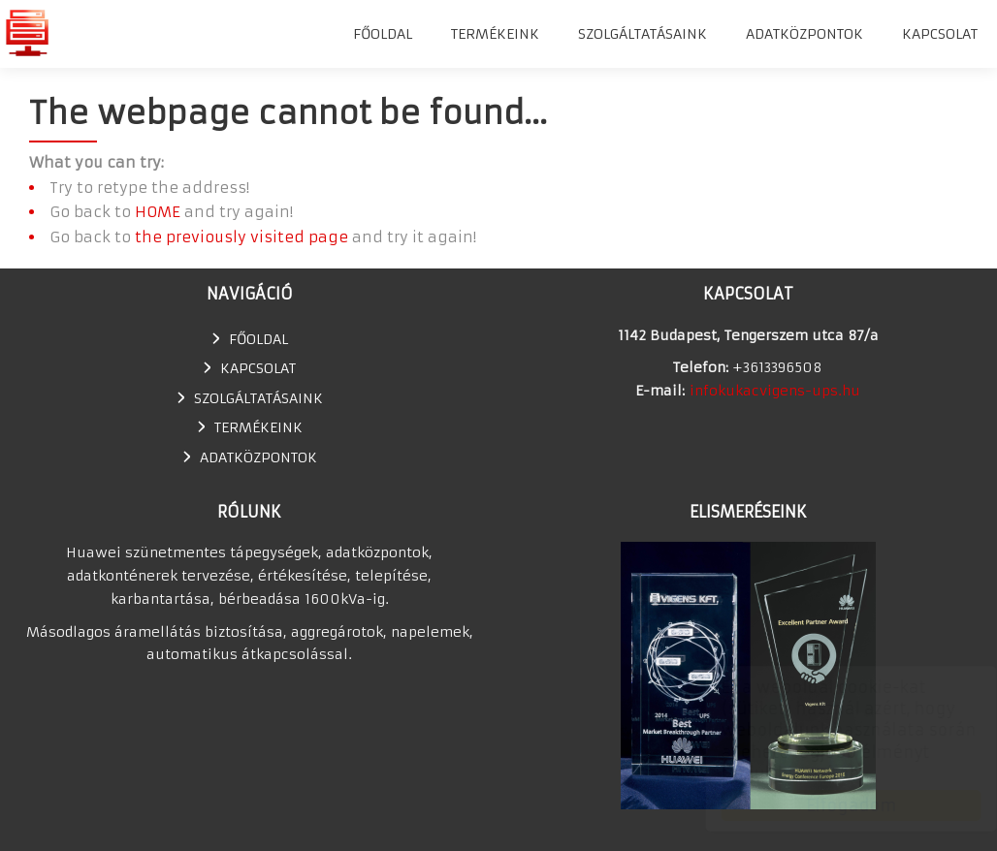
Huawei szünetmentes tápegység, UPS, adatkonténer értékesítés (26, 32)
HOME (157, 212)
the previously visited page (241, 237)
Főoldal (382, 34)
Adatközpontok (804, 34)
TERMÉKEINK (495, 34)
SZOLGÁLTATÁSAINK (642, 34)
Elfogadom (833, 805)
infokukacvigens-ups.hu (775, 390)
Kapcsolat (940, 34)
